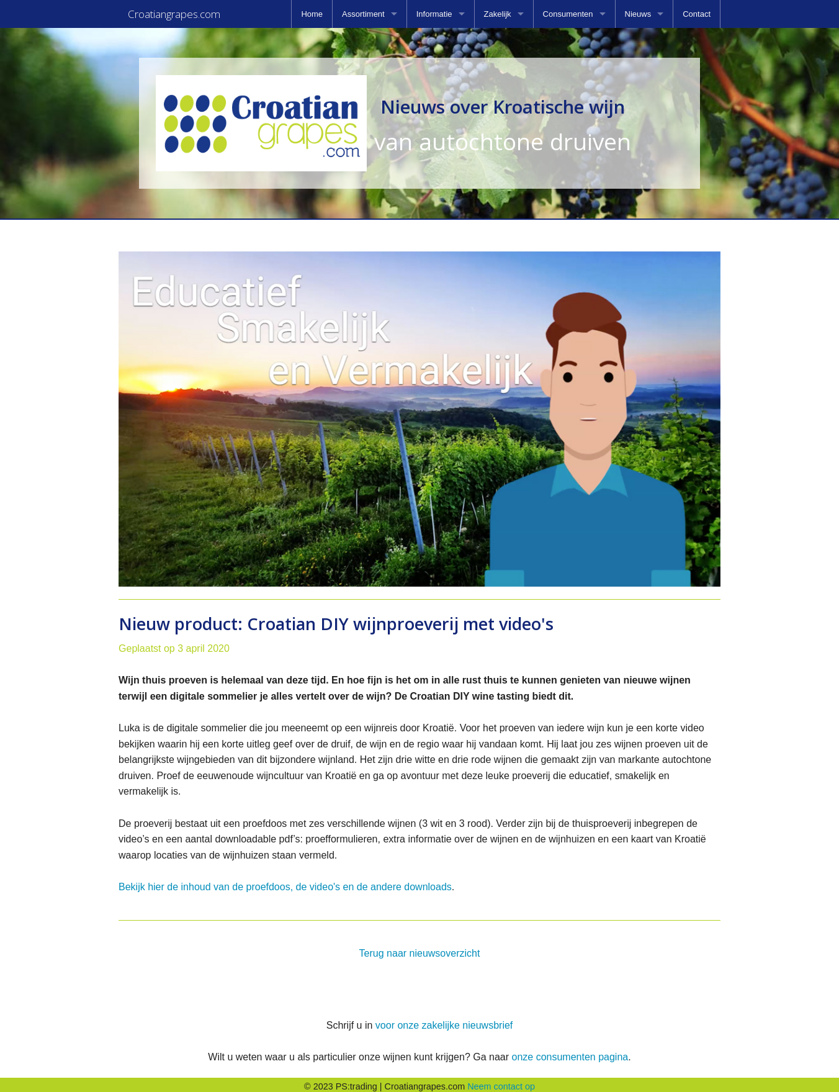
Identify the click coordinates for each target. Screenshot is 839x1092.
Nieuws (638, 14)
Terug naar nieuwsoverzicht (419, 949)
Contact (697, 14)
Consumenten (568, 14)
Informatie (434, 14)
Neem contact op (501, 1083)
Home (312, 14)
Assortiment (363, 14)
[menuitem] (312, 14)
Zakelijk (497, 14)
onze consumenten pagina (569, 1053)
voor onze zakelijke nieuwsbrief (444, 1021)
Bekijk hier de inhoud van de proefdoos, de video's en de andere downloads (285, 883)
